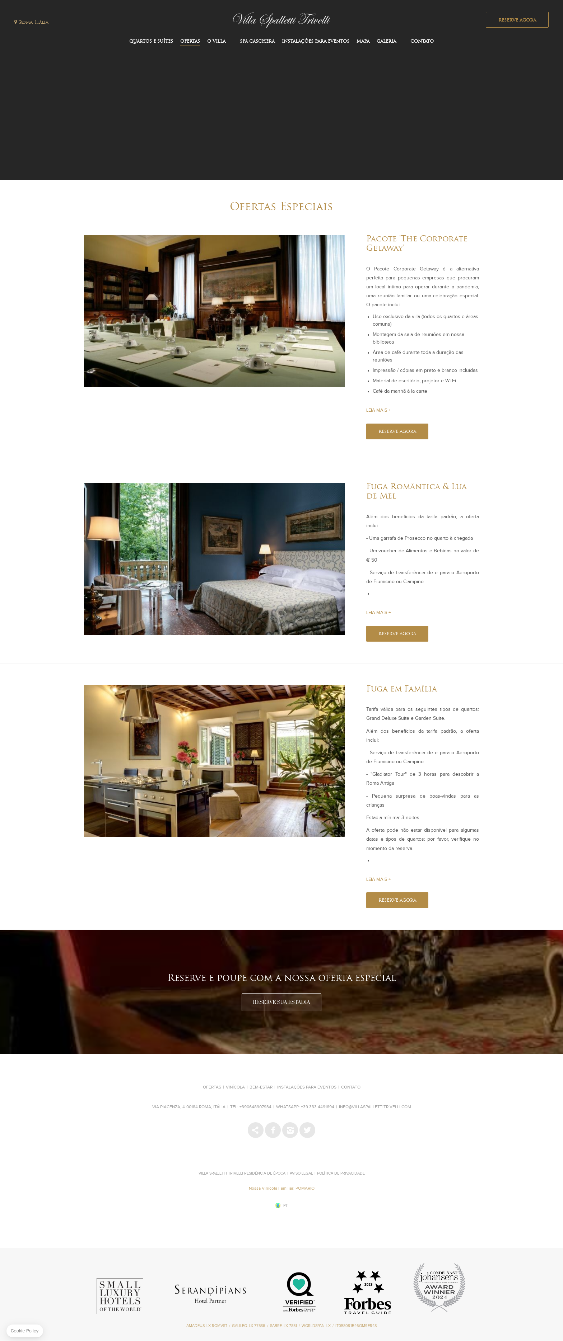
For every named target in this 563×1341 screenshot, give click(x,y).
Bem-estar (261, 1087)
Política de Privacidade (341, 1173)
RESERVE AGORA (517, 20)
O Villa (216, 41)
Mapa (363, 41)
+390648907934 (255, 1107)
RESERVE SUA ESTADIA (281, 1002)
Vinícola (235, 1087)
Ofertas (190, 41)
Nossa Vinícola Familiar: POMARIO (282, 1188)
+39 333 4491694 (317, 1107)
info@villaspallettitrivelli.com (375, 1107)
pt (285, 1206)
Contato (422, 41)
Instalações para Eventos (315, 41)
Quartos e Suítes (151, 41)
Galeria (386, 41)
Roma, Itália (33, 22)
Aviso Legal (301, 1173)
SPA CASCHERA (257, 41)
